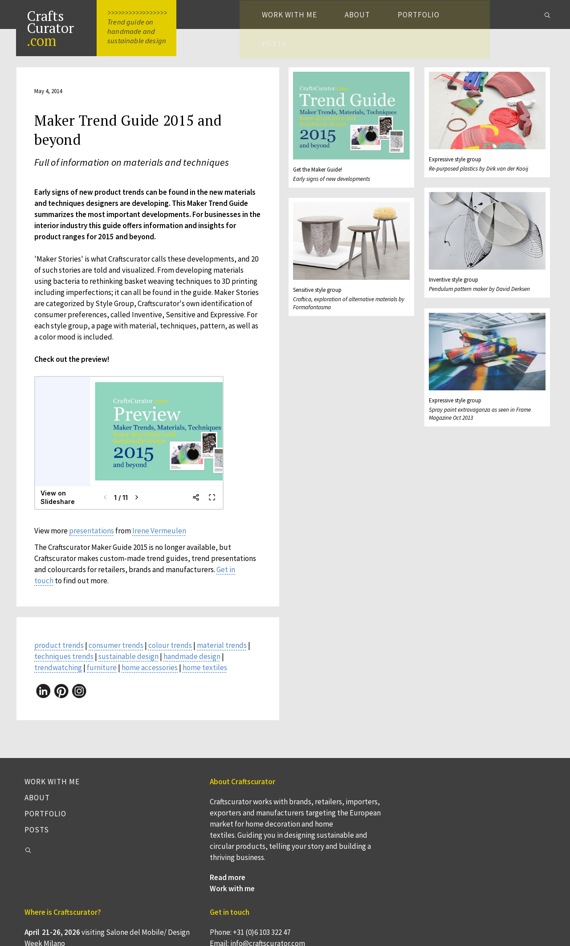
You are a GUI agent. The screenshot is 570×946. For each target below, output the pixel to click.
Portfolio (437, 15)
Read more (176, 913)
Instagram (442, 867)
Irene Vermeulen (160, 532)
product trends (60, 647)
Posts (497, 15)
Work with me (307, 15)
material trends (223, 647)
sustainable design (130, 658)
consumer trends (117, 647)
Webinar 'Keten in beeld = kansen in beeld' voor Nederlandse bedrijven (346, 889)
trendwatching (59, 669)
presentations (92, 532)
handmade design (193, 658)
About (375, 15)
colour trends (171, 647)
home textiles (206, 669)
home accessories (151, 669)
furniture (103, 669)
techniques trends (65, 658)
